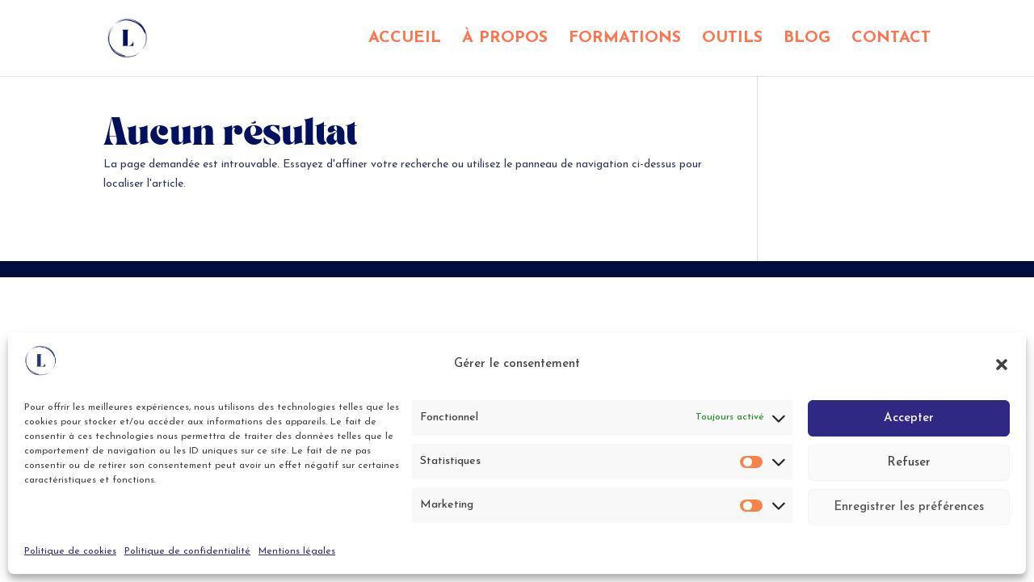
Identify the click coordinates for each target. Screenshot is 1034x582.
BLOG (807, 39)
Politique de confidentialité (187, 551)
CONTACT (891, 39)
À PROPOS (505, 39)
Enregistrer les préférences (909, 507)
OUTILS (732, 39)
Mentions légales (296, 551)
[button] (1002, 364)
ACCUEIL (404, 39)
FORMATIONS (625, 39)
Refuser (909, 463)
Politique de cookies (70, 551)
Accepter (909, 418)
